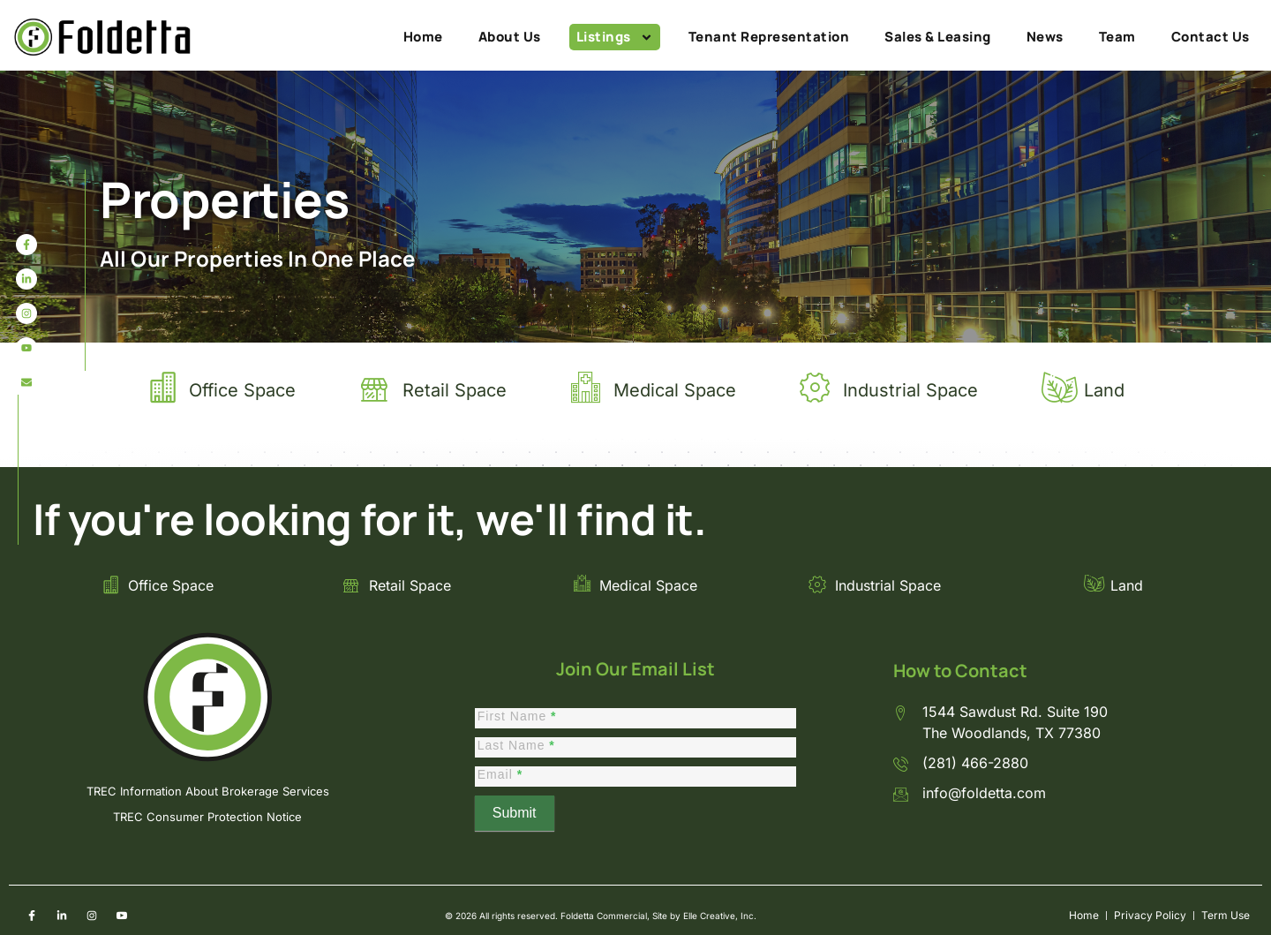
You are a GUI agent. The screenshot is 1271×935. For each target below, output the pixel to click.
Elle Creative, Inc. (719, 915)
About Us (509, 36)
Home (423, 36)
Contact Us (1210, 36)
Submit (515, 812)
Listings (614, 37)
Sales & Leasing (937, 36)
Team (1117, 36)
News (1045, 36)
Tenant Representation (769, 36)
